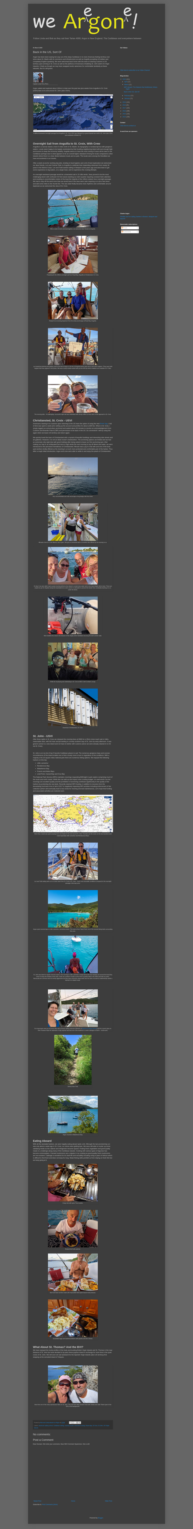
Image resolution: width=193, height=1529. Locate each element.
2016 (124, 111)
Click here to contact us (128, 126)
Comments (126, 232)
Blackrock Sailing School (89, 1028)
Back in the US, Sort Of (131, 92)
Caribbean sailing (59, 1425)
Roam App (104, 424)
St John (100, 1425)
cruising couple (69, 1425)
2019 (124, 102)
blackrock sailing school (46, 1425)
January (127, 98)
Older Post (108, 1501)
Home (73, 1501)
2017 (124, 108)
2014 (124, 117)
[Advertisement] (127, 170)
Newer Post (37, 1501)
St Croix (95, 1425)
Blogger (100, 1518)
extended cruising (79, 1425)
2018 (124, 105)
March (126, 84)
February (127, 95)
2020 (124, 79)
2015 (124, 114)
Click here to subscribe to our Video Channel (135, 70)
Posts (124, 228)
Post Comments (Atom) (50, 1504)
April (126, 82)
